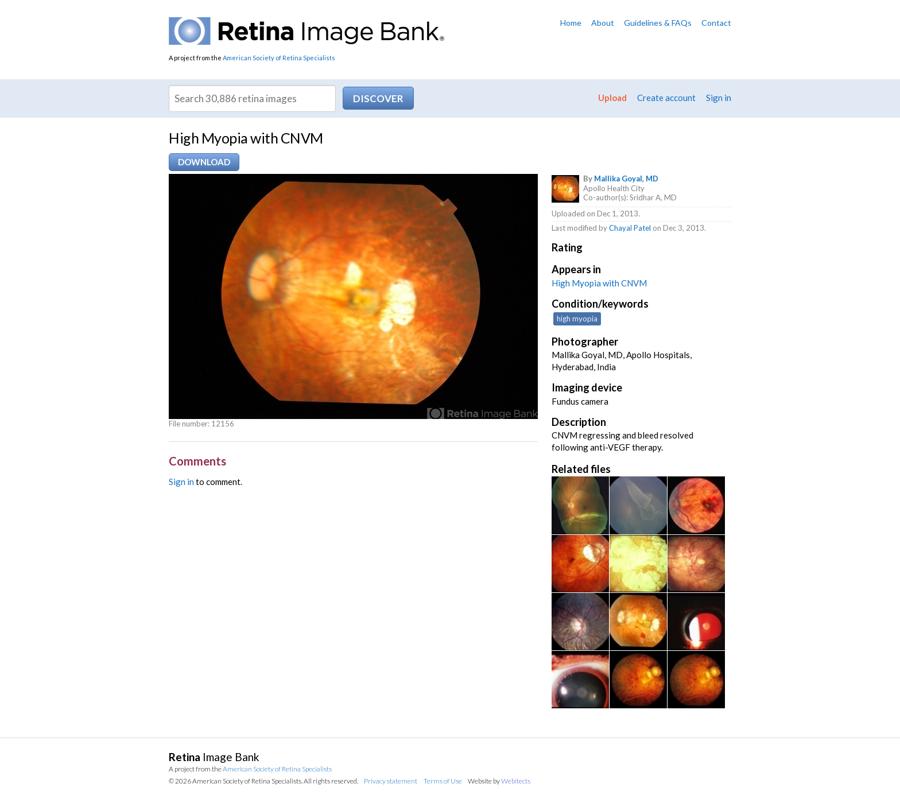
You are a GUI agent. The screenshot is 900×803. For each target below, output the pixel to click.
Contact (716, 23)
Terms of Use (443, 781)
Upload (612, 97)
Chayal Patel (630, 227)
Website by (499, 781)
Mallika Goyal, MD (626, 178)
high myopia (577, 318)
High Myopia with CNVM (599, 283)
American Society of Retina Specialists (279, 57)
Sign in (718, 97)
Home (570, 23)
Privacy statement (390, 781)
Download (204, 162)
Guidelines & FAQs (658, 23)
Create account (666, 97)
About (602, 23)
